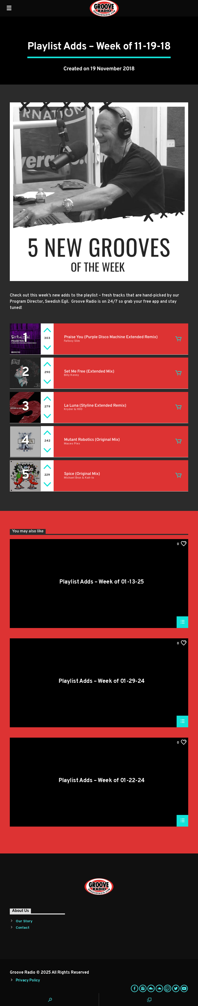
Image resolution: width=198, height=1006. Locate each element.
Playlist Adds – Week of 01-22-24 (101, 781)
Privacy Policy (28, 980)
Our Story (24, 921)
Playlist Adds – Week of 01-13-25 (101, 582)
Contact (22, 928)
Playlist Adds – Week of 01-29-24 (101, 681)
